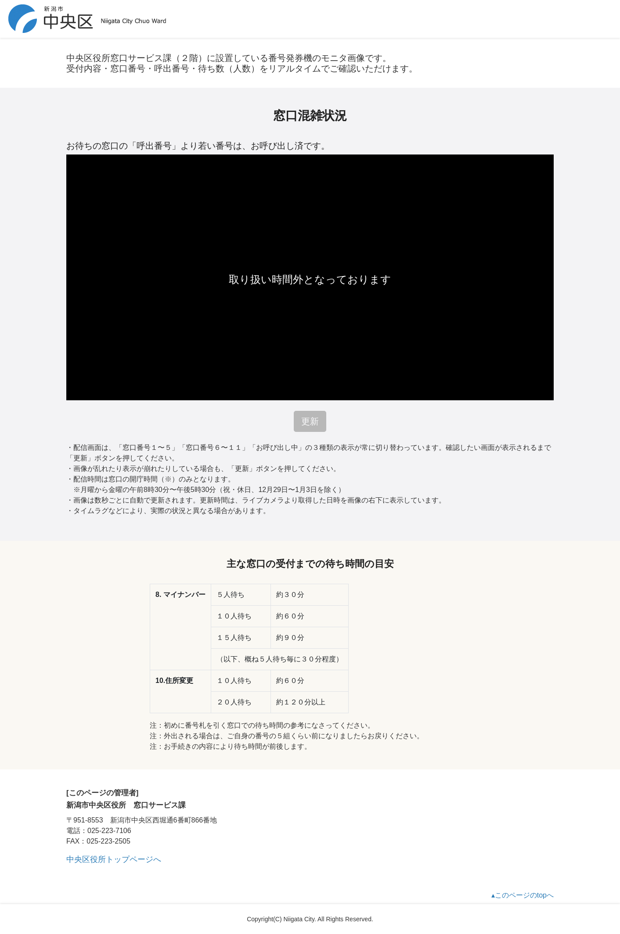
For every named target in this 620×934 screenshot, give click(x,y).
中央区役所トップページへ (113, 859)
